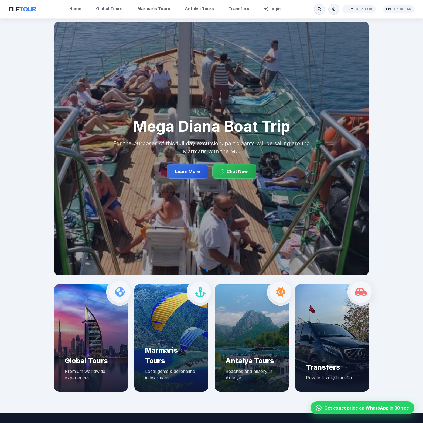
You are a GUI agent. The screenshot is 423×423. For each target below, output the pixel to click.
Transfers (238, 8)
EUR (368, 9)
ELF (22, 9)
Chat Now (234, 171)
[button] (207, 270)
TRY (349, 9)
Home (75, 8)
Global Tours (109, 8)
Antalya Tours (199, 8)
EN (388, 9)
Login (272, 8)
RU (402, 9)
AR (409, 9)
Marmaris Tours (153, 8)
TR (395, 9)
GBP (359, 9)
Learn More (187, 171)
